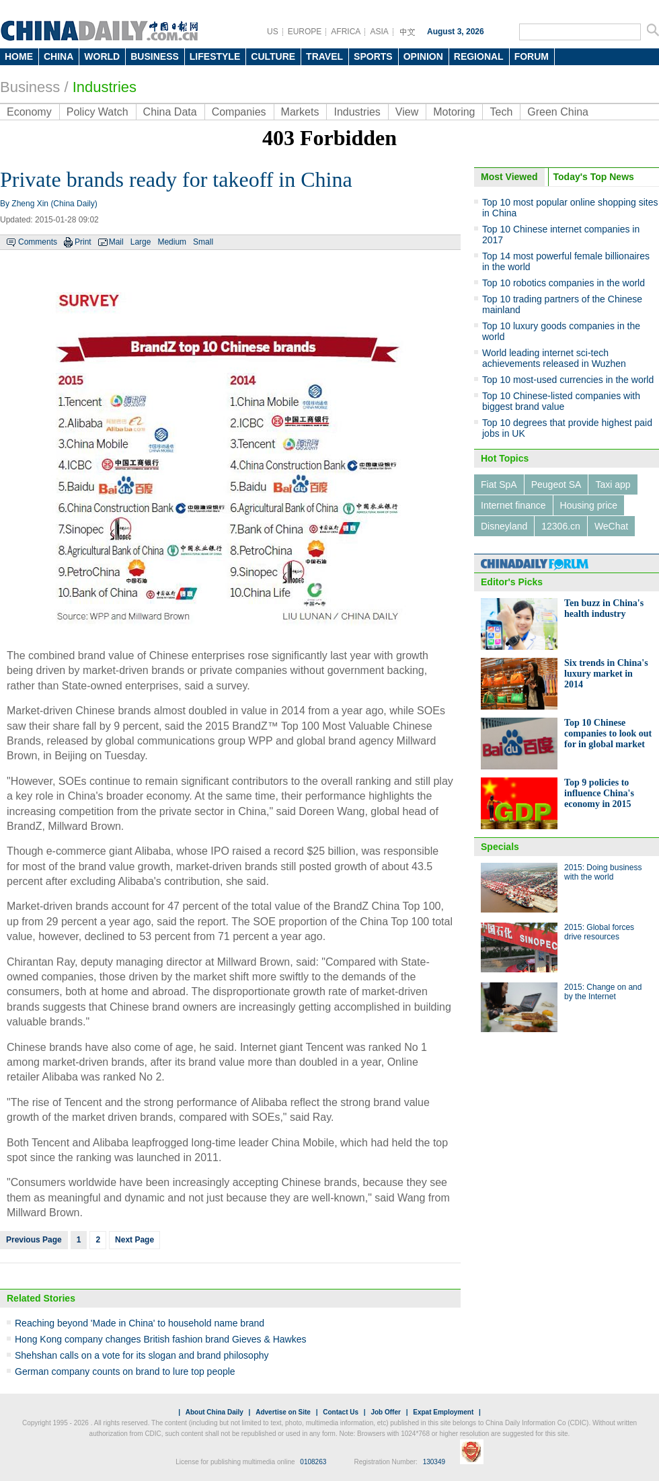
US (272, 31)
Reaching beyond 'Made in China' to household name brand (139, 1323)
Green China (557, 112)
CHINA (58, 56)
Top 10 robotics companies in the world (563, 283)
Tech (501, 112)
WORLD (102, 56)
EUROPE (305, 31)
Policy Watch (97, 112)
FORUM (531, 56)
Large (140, 242)
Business (30, 87)
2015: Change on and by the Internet (603, 991)
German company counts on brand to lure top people (125, 1371)
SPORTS (373, 56)
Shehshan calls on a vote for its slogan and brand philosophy (141, 1355)
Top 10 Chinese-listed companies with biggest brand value (561, 401)
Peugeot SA (556, 484)
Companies (239, 112)
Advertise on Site (283, 1412)
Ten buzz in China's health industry (604, 608)
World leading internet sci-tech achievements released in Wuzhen (554, 358)
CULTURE (273, 56)
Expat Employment (443, 1412)
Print (83, 242)
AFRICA (345, 31)
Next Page (134, 1239)
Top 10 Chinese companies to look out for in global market (608, 733)
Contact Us (340, 1412)
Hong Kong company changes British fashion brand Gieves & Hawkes (160, 1339)
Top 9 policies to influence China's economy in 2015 (599, 793)
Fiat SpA (499, 484)
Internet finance (513, 505)
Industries (105, 87)
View (406, 112)
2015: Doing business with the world (603, 872)
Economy (29, 112)
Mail (116, 242)
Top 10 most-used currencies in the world (568, 379)
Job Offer (385, 1412)
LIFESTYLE (215, 56)
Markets (300, 112)
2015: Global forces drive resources (599, 932)
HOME (19, 56)
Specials (500, 846)
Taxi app (612, 484)
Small (203, 242)
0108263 (313, 1462)
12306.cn (560, 526)
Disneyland (504, 526)
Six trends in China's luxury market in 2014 (606, 673)
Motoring (454, 112)
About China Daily (214, 1412)
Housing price (589, 505)
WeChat (611, 526)
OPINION (423, 56)
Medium (171, 242)
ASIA (379, 31)
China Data (170, 112)
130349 (434, 1462)
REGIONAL (479, 56)
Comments (37, 242)
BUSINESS (154, 56)
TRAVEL (324, 56)
